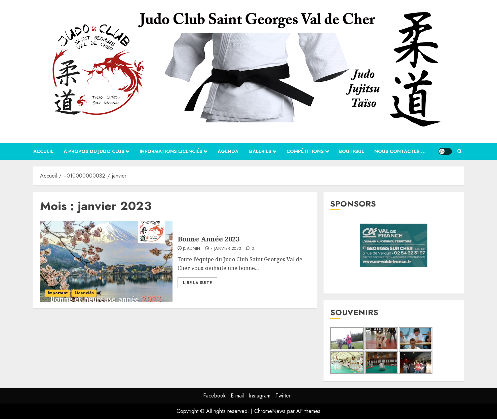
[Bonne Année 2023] (106, 261)
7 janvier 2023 (226, 249)
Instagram (259, 395)
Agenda (228, 151)
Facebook (214, 395)
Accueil (43, 151)
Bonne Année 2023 (208, 238)
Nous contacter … (400, 151)
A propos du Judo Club (94, 151)
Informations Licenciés (171, 151)
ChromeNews (269, 411)
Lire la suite (197, 283)
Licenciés (84, 293)
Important (58, 293)
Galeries (259, 151)
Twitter (283, 395)
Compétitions (305, 151)
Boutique (351, 151)
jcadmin (191, 249)
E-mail (237, 395)
